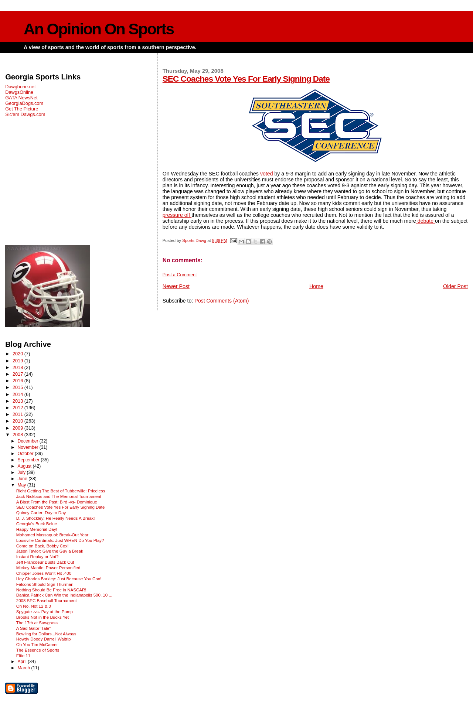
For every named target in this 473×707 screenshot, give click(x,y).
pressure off (177, 215)
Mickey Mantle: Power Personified (48, 568)
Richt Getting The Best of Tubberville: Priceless (60, 491)
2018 (18, 367)
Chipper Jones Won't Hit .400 (43, 573)
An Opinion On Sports (99, 29)
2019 (18, 360)
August (25, 466)
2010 (18, 421)
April (22, 661)
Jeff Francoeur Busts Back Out (45, 562)
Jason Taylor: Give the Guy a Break (49, 551)
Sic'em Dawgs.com (25, 114)
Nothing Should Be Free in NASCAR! (51, 590)
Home (316, 286)
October (26, 453)
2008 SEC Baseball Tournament (46, 600)
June (22, 478)
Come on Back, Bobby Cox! (42, 546)
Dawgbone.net (20, 86)
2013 (18, 401)
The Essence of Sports (37, 650)
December (28, 441)
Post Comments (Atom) (221, 301)
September (29, 459)
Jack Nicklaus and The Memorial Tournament (58, 496)
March (24, 667)
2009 (18, 428)
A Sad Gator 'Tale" (33, 628)
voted (266, 174)
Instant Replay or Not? (37, 556)
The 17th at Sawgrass (37, 623)
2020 (18, 353)
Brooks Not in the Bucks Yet (42, 617)
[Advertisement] (77, 181)
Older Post (455, 286)
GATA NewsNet (21, 97)
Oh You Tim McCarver (37, 644)
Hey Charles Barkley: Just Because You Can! (59, 579)
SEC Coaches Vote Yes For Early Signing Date (246, 78)
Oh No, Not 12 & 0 (33, 606)
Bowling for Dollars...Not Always (46, 634)
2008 (18, 434)
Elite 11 (23, 655)
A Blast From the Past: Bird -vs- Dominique (56, 502)
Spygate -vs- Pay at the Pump (44, 611)
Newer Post (176, 286)
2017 (18, 374)
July (22, 472)
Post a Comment (180, 274)
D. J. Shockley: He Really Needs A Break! (55, 518)
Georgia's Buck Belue (36, 524)
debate (425, 221)
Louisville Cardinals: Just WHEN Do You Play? (60, 540)
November (28, 447)
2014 (18, 394)
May (22, 485)
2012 (18, 407)
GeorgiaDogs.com (24, 103)
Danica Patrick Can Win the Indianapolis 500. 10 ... (64, 595)
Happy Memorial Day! (36, 529)
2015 (18, 387)
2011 (18, 414)
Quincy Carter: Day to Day (41, 512)
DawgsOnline (19, 92)
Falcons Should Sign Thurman (45, 584)
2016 (18, 380)
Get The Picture (21, 109)
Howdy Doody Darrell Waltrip (43, 639)
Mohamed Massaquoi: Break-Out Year (52, 535)
